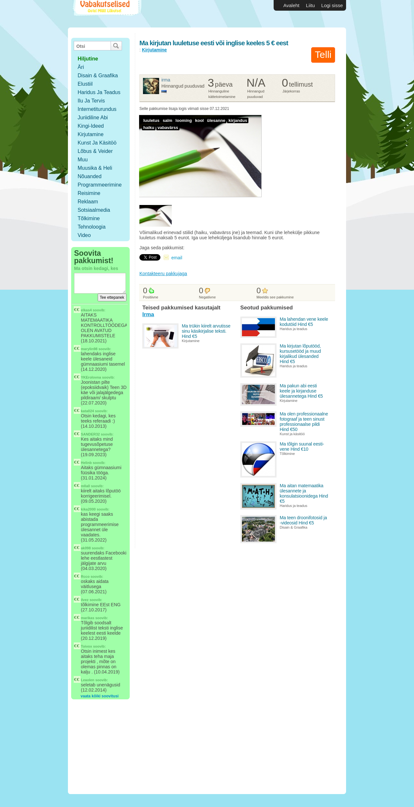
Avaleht (291, 5)
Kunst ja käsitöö (97, 142)
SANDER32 (90, 434)
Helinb (86, 463)
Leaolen (87, 680)
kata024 (87, 411)
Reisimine (89, 193)
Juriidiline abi (93, 117)
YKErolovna (91, 377)
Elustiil (85, 84)
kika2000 (88, 509)
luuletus (151, 120)
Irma (165, 79)
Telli (323, 54)
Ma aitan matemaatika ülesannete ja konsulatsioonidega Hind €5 (304, 493)
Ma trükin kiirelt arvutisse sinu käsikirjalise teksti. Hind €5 (206, 331)
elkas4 (86, 310)
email (176, 257)
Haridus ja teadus (99, 92)
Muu (83, 159)
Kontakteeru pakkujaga (163, 273)
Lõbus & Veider (95, 151)
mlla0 (85, 486)
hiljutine (88, 58)
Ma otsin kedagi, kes (96, 268)
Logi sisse (332, 5)
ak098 (86, 548)
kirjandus (237, 120)
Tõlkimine (89, 218)
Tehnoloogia (91, 227)
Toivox (86, 646)
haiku (148, 127)
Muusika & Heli (95, 168)
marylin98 (89, 349)
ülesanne (216, 120)
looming (184, 120)
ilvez (85, 600)
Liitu (310, 5)
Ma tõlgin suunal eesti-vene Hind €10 (302, 446)
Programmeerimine (100, 185)
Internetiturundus (97, 109)
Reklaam (88, 201)
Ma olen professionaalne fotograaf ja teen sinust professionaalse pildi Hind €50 (304, 421)
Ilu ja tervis (91, 100)
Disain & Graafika (98, 75)
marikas (87, 618)
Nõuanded (90, 176)
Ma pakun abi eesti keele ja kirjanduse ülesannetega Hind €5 (301, 391)
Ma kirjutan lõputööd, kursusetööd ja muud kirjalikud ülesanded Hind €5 (300, 353)
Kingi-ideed (91, 126)
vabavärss (168, 127)
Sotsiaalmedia (94, 210)
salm (167, 120)
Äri (81, 67)
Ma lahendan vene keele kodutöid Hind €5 (304, 322)
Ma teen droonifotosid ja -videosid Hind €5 (303, 520)
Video (84, 235)
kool (199, 120)
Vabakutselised (106, 13)
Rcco (85, 576)
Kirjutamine (91, 134)
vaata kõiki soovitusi (99, 696)
